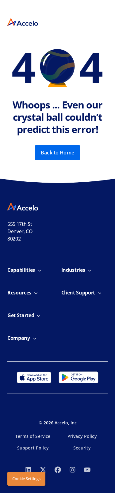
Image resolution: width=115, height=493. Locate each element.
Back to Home (57, 152)
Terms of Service (32, 436)
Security (82, 448)
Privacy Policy (82, 436)
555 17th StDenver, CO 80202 (20, 231)
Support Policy (33, 448)
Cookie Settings (26, 478)
